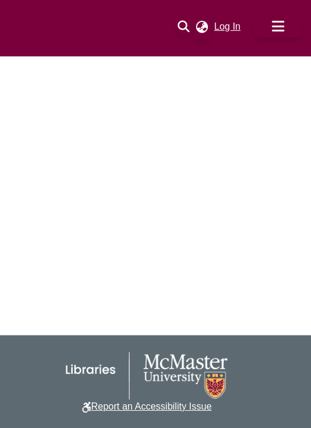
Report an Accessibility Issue (151, 406)
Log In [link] (228, 26)
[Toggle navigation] (278, 27)
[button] (184, 27)
